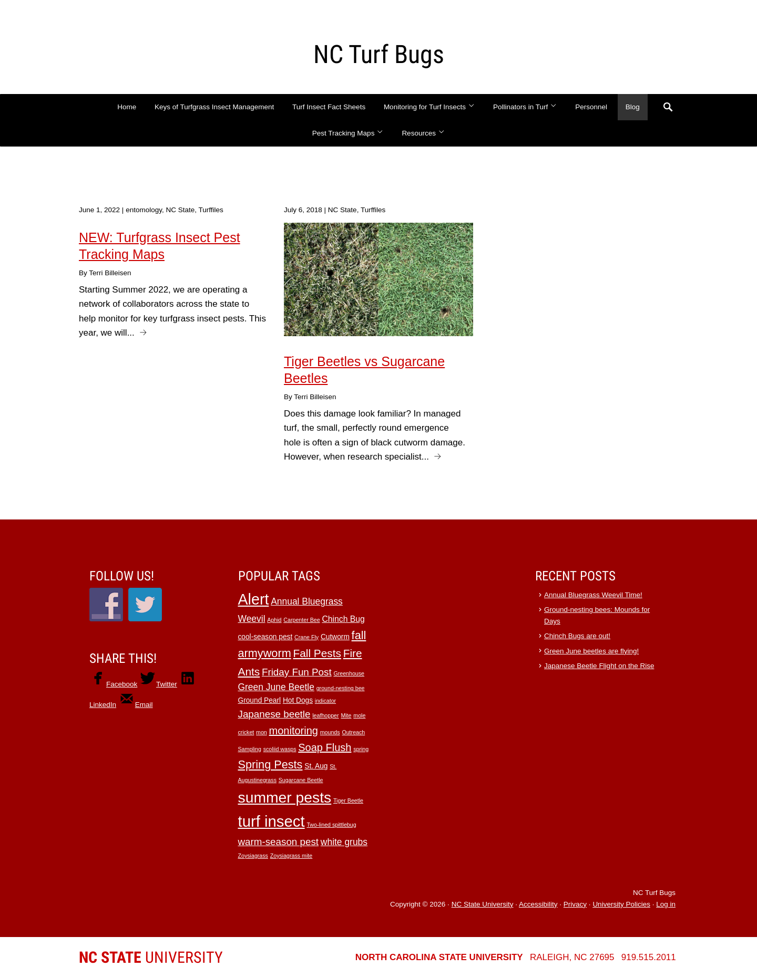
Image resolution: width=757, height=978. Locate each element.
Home (126, 107)
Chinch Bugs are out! (577, 636)
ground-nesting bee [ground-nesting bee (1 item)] (340, 688)
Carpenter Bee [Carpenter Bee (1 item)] (301, 620)
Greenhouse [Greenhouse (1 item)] (348, 673)
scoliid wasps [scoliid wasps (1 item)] (279, 749)
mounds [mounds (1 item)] (330, 732)
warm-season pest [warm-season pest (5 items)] (278, 841)
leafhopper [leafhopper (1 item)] (325, 715)
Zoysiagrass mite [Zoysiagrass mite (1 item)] (291, 855)
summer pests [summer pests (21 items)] (285, 797)
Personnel (591, 107)
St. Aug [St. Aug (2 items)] (316, 766)
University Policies (621, 904)
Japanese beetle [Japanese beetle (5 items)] (274, 714)
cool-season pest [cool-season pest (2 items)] (265, 637)
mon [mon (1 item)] (261, 732)
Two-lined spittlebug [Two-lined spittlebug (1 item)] (331, 824)
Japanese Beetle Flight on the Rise (599, 666)
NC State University (483, 904)
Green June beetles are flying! (591, 651)
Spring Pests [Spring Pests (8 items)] (270, 764)
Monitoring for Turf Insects (429, 107)
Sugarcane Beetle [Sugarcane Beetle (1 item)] (301, 780)
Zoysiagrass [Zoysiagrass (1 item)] (253, 855)
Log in (666, 904)
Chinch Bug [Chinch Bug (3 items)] (343, 619)
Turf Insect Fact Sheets (328, 107)
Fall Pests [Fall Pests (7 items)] (317, 653)
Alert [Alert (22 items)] (253, 599)
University (151, 957)
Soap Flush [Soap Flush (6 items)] (324, 747)
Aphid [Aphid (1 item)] (274, 620)
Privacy (575, 904)
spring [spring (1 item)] (361, 749)
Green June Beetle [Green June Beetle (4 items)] (276, 687)
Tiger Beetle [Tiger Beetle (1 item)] (348, 800)
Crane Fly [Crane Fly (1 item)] (306, 637)
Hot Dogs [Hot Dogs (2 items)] (298, 700)
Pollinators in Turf (525, 107)
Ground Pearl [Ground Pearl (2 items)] (259, 700)
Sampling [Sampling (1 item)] (249, 749)
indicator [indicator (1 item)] (325, 701)
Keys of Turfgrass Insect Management (214, 107)
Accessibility (538, 904)
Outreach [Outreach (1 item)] (353, 732)
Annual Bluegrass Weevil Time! (593, 595)
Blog (633, 107)
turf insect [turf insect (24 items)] (271, 821)
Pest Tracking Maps (348, 133)
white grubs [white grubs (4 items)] (344, 842)
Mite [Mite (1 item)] (346, 715)
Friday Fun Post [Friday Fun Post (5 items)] (297, 672)
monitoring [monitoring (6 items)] (293, 730)
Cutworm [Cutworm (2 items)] (335, 637)
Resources (423, 133)
